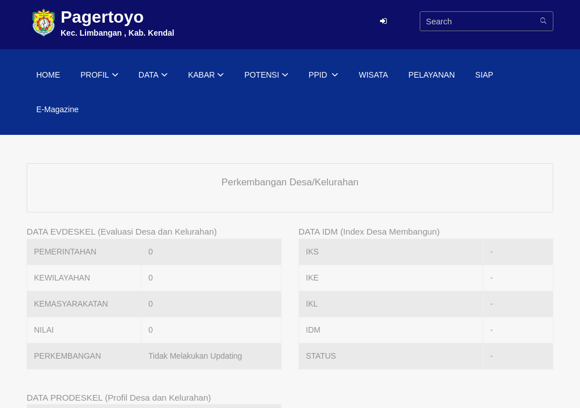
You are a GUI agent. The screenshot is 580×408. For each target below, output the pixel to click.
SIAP (484, 74)
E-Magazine (57, 109)
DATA (153, 75)
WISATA (373, 74)
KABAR (206, 75)
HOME (48, 74)
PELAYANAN (431, 74)
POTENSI (266, 75)
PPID (324, 75)
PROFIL (99, 75)
